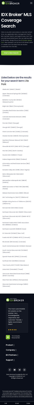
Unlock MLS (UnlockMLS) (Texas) (13, 269)
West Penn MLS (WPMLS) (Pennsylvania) (15, 280)
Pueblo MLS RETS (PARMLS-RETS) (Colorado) (16, 237)
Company (10, 350)
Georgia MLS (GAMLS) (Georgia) (13, 127)
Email (17, 403)
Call (5, 403)
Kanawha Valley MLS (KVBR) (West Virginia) (16, 170)
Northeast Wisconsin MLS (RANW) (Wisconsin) (17, 212)
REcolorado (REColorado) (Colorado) (14, 242)
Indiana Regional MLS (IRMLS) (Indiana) (15, 159)
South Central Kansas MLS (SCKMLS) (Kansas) (17, 246)
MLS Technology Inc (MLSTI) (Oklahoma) (15, 197)
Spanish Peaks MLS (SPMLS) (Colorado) (15, 256)
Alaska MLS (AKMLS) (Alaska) (11, 89)
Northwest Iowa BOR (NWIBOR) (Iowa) (14, 229)
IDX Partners (11, 355)
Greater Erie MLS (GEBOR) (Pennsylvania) (15, 136)
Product (9, 345)
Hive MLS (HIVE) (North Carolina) (13, 151)
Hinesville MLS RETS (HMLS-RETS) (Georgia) (16, 146)
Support (9, 360)
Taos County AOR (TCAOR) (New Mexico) (16, 265)
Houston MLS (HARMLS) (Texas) (12, 155)
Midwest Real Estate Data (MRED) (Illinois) (16, 193)
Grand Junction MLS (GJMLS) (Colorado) (15, 132)
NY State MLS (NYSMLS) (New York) (13, 233)
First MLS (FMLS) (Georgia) (11, 123)
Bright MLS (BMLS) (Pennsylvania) (13, 106)
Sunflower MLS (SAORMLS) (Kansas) (14, 261)
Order (28, 403)
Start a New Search (11, 53)
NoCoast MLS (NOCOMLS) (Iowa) (13, 208)
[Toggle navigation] (31, 3)
